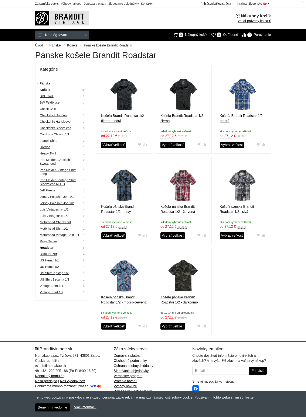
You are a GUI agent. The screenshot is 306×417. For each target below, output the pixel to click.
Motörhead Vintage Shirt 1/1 (59, 235)
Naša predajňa (46, 381)
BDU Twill (47, 96)
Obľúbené (222, 34)
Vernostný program (128, 376)
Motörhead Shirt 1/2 (54, 228)
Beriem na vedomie (52, 407)
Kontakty (146, 3)
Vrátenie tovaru (125, 381)
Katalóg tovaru (62, 35)
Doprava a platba (95, 3)
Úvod (39, 45)
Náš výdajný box (72, 381)
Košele (72, 45)
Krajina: (253, 3)
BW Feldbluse (50, 102)
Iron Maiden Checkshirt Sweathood (56, 161)
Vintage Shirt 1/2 (51, 292)
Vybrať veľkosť (113, 145)
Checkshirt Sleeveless (55, 128)
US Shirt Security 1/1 (54, 279)
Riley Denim (48, 241)
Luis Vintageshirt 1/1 (54, 209)
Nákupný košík (188, 34)
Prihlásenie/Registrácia (217, 3)
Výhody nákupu (71, 3)
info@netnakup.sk (52, 366)
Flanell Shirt (48, 140)
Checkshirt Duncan (53, 115)
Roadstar (47, 247)
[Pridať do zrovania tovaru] (145, 144)
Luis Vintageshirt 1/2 (54, 216)
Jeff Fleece (47, 190)
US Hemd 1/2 (49, 266)
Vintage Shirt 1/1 (51, 286)
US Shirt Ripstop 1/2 (54, 273)
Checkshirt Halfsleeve (55, 121)
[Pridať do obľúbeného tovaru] (139, 144)
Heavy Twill (48, 153)
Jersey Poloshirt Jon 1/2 (57, 203)
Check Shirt (48, 109)
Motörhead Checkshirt (55, 222)
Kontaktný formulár (49, 376)
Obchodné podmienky (130, 360)
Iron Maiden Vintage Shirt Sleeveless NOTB (58, 182)
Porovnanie (254, 34)
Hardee (45, 147)
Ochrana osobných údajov (133, 366)
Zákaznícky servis (47, 3)
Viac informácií (85, 407)
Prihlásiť (258, 370)
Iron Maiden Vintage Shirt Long (58, 172)
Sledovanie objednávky (123, 3)
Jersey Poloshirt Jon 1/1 (57, 196)
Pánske (55, 45)
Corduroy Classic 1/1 (54, 134)
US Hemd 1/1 (49, 260)
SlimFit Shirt (48, 254)
